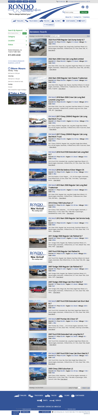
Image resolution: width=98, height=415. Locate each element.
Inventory (86, 17)
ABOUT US (57, 406)
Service (49, 25)
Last (88, 388)
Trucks (44, 21)
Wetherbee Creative (72, 409)
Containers (68, 21)
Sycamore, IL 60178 (78, 1)
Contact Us (77, 17)
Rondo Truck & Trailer (27, 409)
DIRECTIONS (12, 1)
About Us (68, 17)
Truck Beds (31, 21)
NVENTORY (41, 406)
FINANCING (32, 1)
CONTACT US (49, 406)
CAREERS (25, 1)
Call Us (19, 1)
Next (88, 36)
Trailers (17, 21)
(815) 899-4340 (60, 1)
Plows (55, 21)
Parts (81, 21)
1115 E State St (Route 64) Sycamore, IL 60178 (16, 61)
